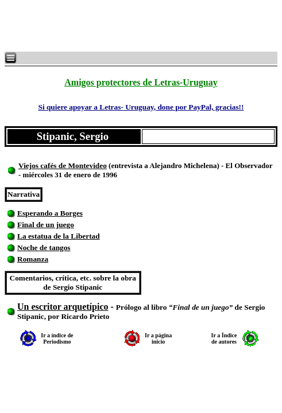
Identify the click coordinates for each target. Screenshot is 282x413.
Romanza (32, 259)
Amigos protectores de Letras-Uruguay (140, 82)
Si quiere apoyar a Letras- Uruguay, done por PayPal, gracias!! (141, 107)
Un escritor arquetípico (63, 306)
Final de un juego (45, 224)
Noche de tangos (44, 247)
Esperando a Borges (50, 213)
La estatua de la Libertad (58, 236)
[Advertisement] (143, 26)
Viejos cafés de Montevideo (62, 165)
